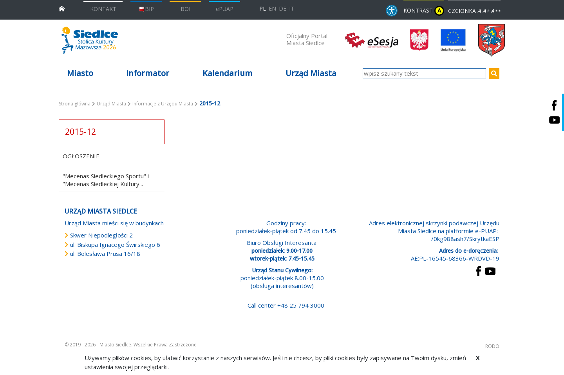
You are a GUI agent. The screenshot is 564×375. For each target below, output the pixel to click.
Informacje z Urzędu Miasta (162, 103)
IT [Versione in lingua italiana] (291, 8)
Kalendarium (227, 73)
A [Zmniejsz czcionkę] (479, 10)
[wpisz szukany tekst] (424, 73)
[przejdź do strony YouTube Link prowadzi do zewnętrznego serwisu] (490, 270)
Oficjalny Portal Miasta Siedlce (306, 39)
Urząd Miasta (111, 103)
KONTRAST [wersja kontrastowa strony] (423, 11)
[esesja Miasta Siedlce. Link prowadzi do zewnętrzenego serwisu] (371, 39)
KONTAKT (103, 9)
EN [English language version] (272, 8)
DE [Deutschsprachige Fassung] (282, 8)
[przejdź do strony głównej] (62, 8)
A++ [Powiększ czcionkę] (496, 10)
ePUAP (224, 9)
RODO (492, 346)
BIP (146, 9)
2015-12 (80, 131)
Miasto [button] (80, 73)
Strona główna (74, 103)
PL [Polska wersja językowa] (262, 8)
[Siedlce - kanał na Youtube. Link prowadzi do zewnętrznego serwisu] (554, 120)
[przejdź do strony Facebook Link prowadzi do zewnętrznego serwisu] (478, 270)
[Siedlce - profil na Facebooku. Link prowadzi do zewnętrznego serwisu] (554, 105)
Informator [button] (147, 73)
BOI (185, 9)
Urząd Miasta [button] (311, 73)
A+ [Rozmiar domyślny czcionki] (486, 10)
